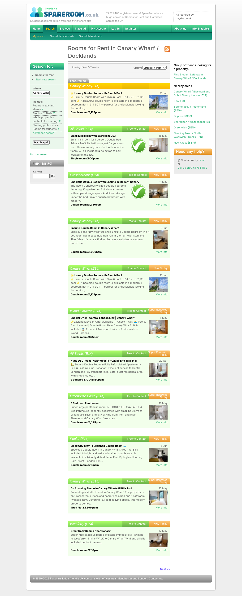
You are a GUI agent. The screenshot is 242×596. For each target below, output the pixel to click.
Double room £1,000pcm (86, 252)
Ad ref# (37, 172)
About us (180, 28)
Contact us (155, 578)
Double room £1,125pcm (86, 112)
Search (50, 29)
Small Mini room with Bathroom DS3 (93, 135)
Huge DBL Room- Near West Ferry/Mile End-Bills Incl (104, 360)
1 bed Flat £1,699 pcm (84, 507)
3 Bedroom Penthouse (85, 403)
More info (162, 112)
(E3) (179, 101)
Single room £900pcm (85, 158)
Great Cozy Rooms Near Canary (91, 531)
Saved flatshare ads (62, 36)
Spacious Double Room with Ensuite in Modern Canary (105, 182)
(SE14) (185, 142)
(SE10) (185, 127)
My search (39, 36)
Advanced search (43, 133)
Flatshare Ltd (58, 578)
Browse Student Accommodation (64, 28)
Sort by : (150, 67)
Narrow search (39, 154)
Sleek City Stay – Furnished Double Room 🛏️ (98, 445)
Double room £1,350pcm (86, 204)
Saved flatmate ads (90, 36)
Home (36, 28)
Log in (115, 28)
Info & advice (200, 28)
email (202, 160)
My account (98, 28)
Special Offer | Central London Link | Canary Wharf (103, 318)
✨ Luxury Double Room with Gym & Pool (96, 93)
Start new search (45, 79)
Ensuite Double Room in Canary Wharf (95, 228)
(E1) (192, 121)
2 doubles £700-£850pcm (87, 379)
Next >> (165, 569)
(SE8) (183, 116)
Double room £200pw (84, 550)
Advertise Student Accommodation (80, 28)
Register (130, 28)
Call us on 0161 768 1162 (192, 167)
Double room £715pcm (85, 465)
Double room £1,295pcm (86, 422)
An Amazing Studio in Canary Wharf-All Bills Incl (101, 488)
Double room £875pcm (85, 337)
